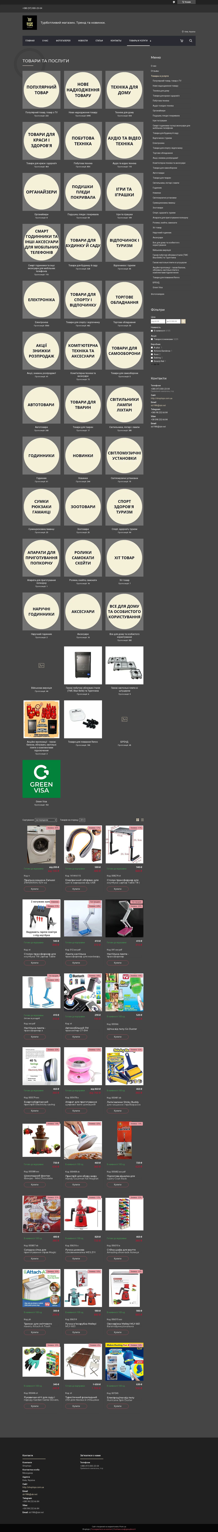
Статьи (99, 41)
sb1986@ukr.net (158, 405)
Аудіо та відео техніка (163, 106)
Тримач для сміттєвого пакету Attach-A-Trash (38, 1325)
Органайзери (159, 110)
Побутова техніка (161, 101)
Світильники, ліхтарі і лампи (166, 183)
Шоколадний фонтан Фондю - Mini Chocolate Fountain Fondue (38, 1178)
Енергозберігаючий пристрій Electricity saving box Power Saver (39, 1105)
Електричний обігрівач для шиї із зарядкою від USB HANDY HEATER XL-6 (82, 883)
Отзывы (155, 71)
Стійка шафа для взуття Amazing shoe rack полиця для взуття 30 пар (123, 1252)
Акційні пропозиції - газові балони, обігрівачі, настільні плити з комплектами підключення (169, 270)
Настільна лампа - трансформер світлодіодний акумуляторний (118, 958)
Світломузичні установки (164, 198)
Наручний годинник (162, 232)
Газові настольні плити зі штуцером (170, 262)
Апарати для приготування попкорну (170, 217)
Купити (34, 889)
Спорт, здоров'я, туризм (164, 213)
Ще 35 (156, 364)
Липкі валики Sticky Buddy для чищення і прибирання (124, 1103)
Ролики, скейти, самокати (165, 223)
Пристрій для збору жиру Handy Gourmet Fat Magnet (81, 1177)
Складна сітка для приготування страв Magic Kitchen (40, 1252)
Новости (83, 41)
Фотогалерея (63, 41)
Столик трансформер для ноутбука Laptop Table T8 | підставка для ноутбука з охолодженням (123, 884)
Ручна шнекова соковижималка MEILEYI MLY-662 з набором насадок (82, 1252)
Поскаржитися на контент (101, 1529)
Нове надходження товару (165, 86)
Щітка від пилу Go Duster (122, 1029)
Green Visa (158, 287)
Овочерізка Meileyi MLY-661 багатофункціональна (123, 1325)
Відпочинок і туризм (162, 138)
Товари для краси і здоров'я (166, 96)
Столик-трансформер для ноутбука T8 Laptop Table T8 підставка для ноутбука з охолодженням (41, 958)
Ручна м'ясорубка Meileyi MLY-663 (80, 1325)
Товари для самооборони (165, 168)
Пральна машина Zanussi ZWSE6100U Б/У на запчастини (39, 883)
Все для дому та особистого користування (166, 243)
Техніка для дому (161, 91)
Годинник (157, 188)
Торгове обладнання (163, 153)
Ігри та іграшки (160, 120)
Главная (29, 41)
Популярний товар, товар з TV (167, 81)
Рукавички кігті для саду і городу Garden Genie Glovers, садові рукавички (41, 1400)
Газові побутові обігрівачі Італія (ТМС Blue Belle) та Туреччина (170, 256)
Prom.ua (122, 1527)
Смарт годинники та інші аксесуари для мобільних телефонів (171, 126)
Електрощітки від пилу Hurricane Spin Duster (120, 1399)
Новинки (157, 193)
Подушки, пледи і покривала (166, 116)
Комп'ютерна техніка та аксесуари (169, 163)
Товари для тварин (162, 178)
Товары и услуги (138, 41)
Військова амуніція (162, 250)
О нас (45, 41)
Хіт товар (157, 227)
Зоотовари (158, 208)
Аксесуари (158, 237)
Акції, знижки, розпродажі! (165, 158)
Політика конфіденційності (125, 1529)
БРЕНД (156, 282)
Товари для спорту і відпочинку (168, 148)
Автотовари (158, 173)
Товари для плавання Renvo (166, 277)
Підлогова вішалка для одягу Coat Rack (121, 1177)
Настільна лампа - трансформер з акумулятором (35, 1031)
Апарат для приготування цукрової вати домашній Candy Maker (81, 1105)
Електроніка (158, 143)
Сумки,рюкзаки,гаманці (164, 203)
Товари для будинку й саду (165, 133)
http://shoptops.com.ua (161, 398)
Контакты (116, 41)
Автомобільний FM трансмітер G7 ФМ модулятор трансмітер (79, 1031)
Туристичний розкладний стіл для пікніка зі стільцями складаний (82, 1400)
